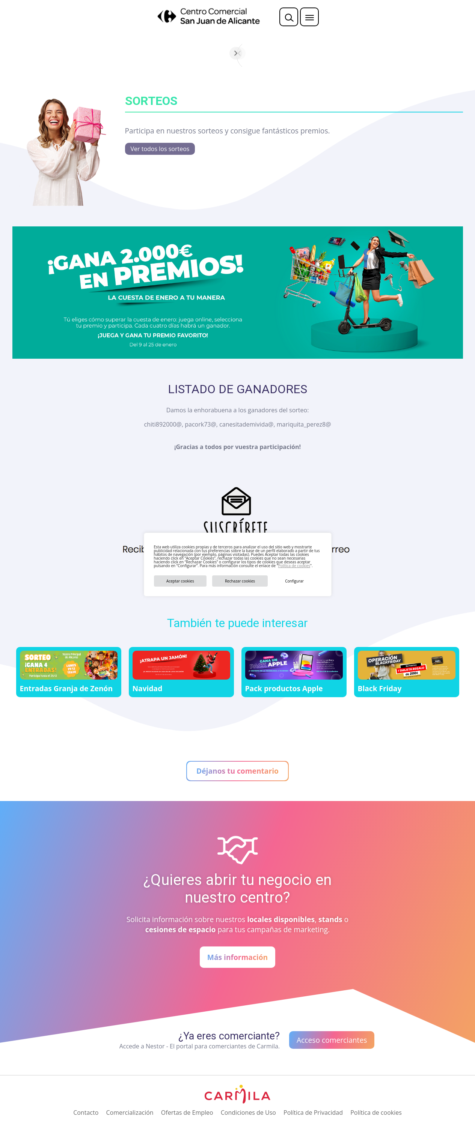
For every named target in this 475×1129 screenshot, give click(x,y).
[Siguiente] (325, 53)
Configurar (294, 581)
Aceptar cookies (180, 581)
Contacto (85, 1112)
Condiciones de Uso (248, 1112)
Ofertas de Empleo (187, 1112)
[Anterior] (150, 53)
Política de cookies (294, 565)
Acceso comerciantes (332, 1040)
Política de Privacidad (313, 1112)
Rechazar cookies (240, 581)
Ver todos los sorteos (160, 149)
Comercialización (129, 1112)
